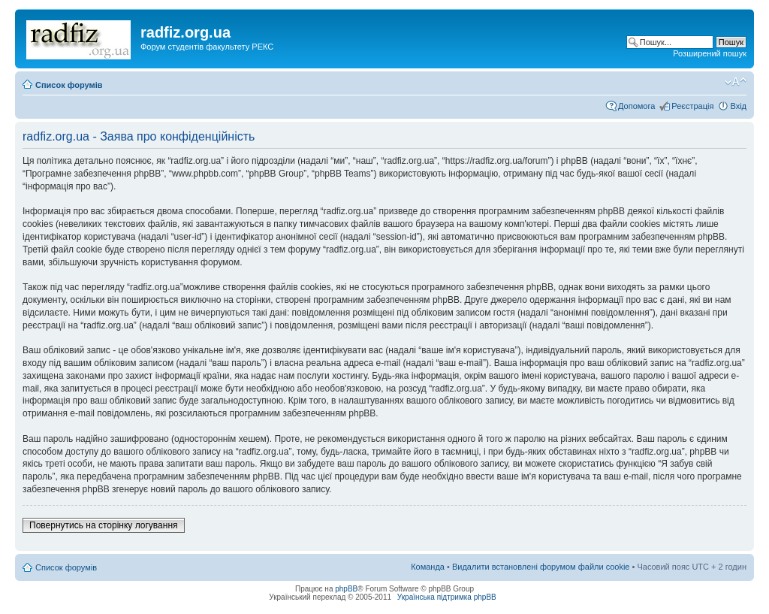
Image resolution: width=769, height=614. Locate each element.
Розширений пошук (709, 53)
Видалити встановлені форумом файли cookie (541, 566)
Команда (428, 566)
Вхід (738, 105)
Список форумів (68, 84)
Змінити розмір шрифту (735, 82)
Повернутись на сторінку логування (103, 525)
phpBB (346, 589)
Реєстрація (692, 105)
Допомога (636, 105)
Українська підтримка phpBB (446, 597)
